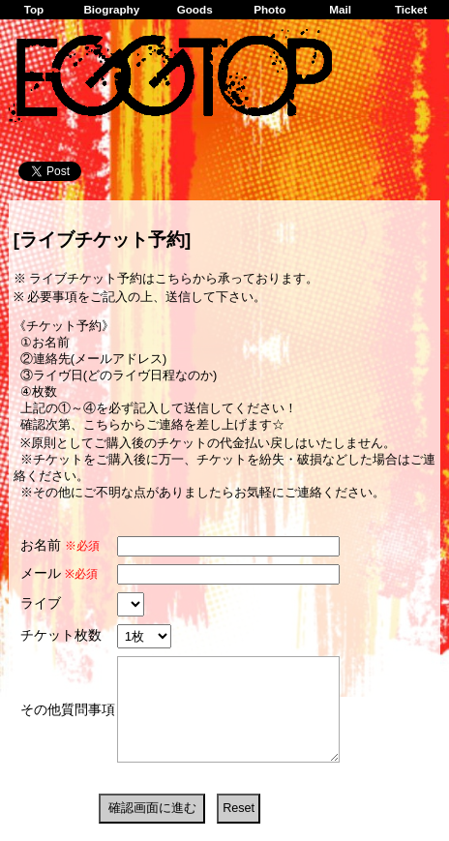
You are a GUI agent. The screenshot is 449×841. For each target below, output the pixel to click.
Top (34, 9)
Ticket (411, 9)
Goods (195, 9)
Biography (111, 9)
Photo (269, 9)
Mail (340, 9)
